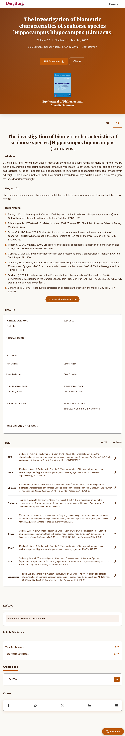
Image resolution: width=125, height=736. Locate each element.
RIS (104, 442)
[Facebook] (8, 705)
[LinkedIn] (89, 705)
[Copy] (115, 458)
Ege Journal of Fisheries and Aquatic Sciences (62, 103)
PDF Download (54, 61)
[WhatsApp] (35, 705)
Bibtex (117, 442)
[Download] (117, 679)
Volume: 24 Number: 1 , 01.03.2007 (26, 618)
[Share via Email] (116, 705)
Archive (8, 605)
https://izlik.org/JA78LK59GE (22, 425)
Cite (77, 61)
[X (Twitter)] (62, 705)
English (113, 4)
